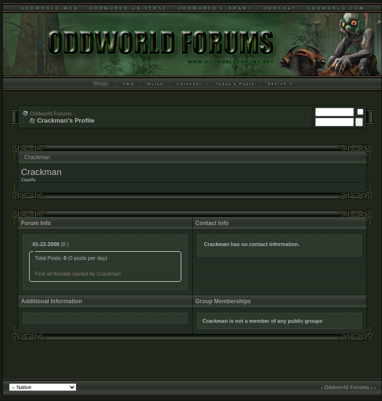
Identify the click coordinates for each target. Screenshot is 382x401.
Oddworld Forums (51, 113)
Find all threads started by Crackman (78, 274)
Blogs (100, 83)
